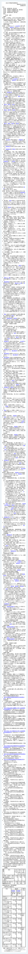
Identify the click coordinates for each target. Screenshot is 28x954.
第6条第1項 (9, 534)
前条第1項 (8, 146)
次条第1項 (5, 161)
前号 (15, 333)
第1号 (17, 337)
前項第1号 (9, 92)
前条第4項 (8, 149)
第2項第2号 (6, 353)
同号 (20, 463)
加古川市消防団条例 (14, 759)
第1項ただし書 (18, 283)
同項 (19, 96)
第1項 (5, 104)
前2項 (13, 109)
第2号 (12, 387)
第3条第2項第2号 (11, 626)
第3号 (13, 505)
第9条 (6, 406)
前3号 (13, 380)
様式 (13, 315)
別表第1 (15, 415)
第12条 (12, 586)
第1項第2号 (14, 350)
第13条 (16, 586)
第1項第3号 (6, 357)
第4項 (12, 123)
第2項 (9, 104)
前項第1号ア (7, 517)
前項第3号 (6, 460)
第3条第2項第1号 (11, 606)
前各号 (17, 384)
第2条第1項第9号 (10, 639)
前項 (6, 96)
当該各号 (12, 27)
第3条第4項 (9, 318)
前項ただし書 (7, 277)
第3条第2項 (6, 281)
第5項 (17, 123)
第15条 (22, 586)
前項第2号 (6, 341)
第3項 (20, 265)
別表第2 (20, 473)
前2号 (7, 545)
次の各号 (17, 26)
